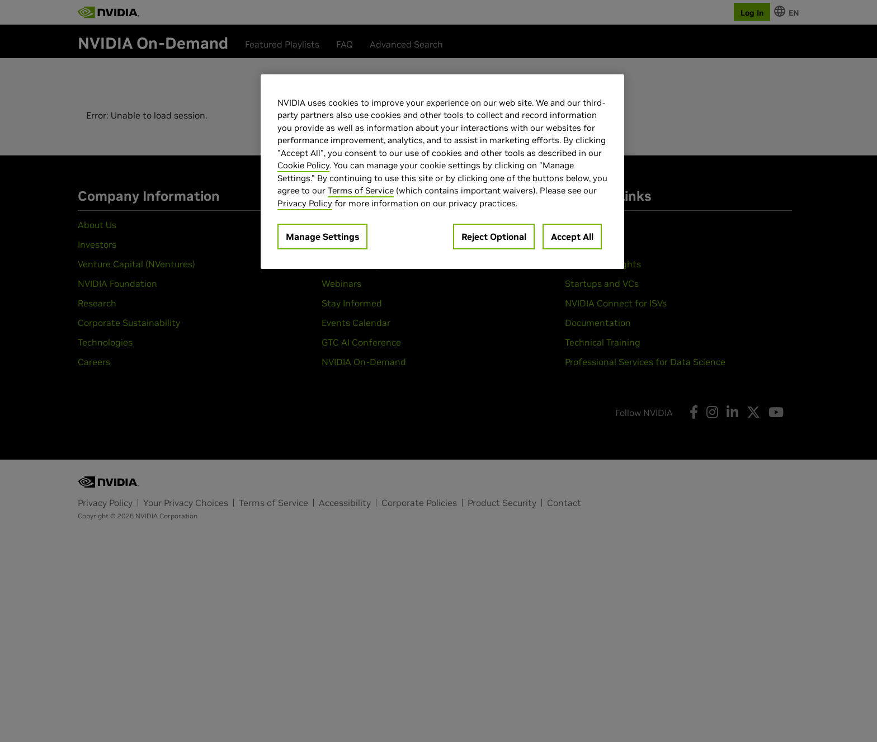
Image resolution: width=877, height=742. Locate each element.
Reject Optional (493, 236)
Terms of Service (361, 190)
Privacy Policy (304, 203)
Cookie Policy (303, 165)
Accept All (572, 236)
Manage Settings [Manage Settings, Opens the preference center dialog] (322, 236)
